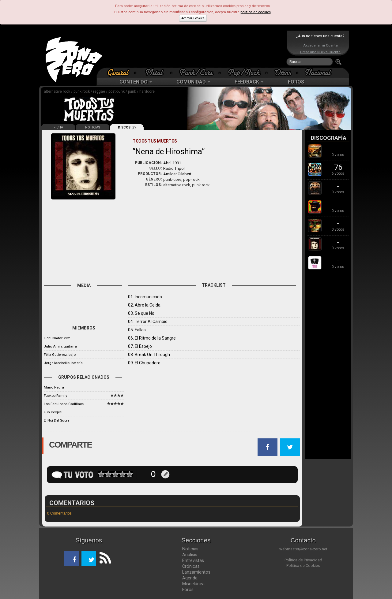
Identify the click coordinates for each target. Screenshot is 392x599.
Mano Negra (54, 387)
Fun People (53, 412)
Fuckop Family (55, 395)
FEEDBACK (249, 82)
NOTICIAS (92, 127)
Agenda (190, 577)
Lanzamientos (196, 572)
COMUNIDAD (193, 82)
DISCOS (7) (127, 127)
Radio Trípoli (174, 168)
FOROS (296, 82)
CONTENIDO (135, 82)
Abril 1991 (172, 163)
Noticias (190, 548)
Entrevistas (193, 560)
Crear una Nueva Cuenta (320, 52)
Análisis (189, 554)
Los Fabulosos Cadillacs (64, 404)
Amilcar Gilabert (177, 174)
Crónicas (191, 566)
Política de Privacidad (303, 560)
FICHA (58, 127)
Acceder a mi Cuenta (320, 45)
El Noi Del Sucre (56, 420)
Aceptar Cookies (193, 18)
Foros (188, 589)
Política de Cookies (303, 565)
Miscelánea (193, 583)
